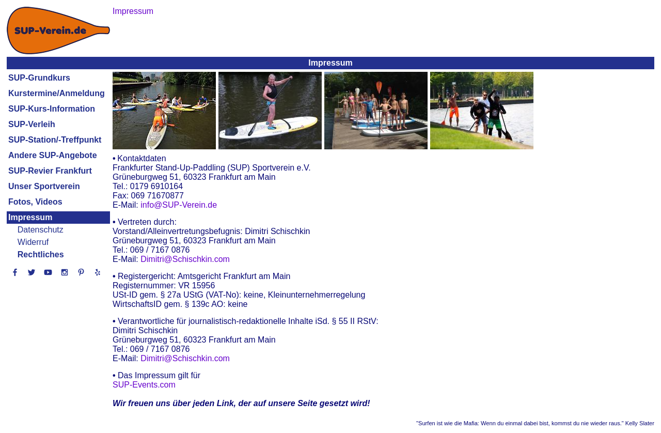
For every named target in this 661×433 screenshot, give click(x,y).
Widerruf (33, 242)
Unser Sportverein (44, 186)
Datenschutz (41, 229)
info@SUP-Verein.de (178, 204)
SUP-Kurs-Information (51, 108)
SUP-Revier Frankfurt (50, 170)
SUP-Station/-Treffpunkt (54, 139)
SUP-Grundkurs (39, 77)
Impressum (30, 217)
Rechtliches (41, 254)
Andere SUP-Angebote (52, 155)
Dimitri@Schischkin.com (185, 259)
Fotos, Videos (35, 201)
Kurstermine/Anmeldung (56, 93)
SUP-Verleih (31, 124)
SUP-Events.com (144, 384)
